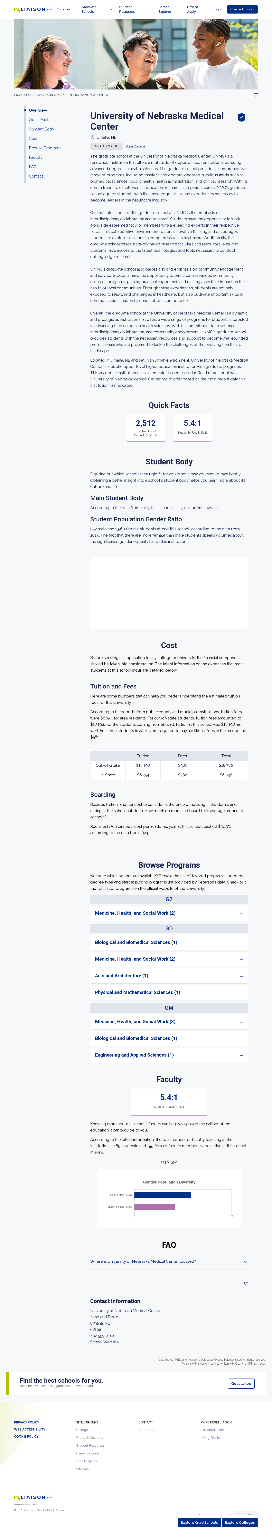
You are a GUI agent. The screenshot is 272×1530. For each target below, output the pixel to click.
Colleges (82, 1421)
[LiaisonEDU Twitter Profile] (16, 1508)
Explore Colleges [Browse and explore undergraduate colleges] (240, 1522)
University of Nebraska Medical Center (78, 86)
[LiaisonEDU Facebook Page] (30, 1508)
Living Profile (210, 1429)
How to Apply (86, 1452)
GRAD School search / (31, 86)
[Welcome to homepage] (33, 1488)
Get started (241, 1375)
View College (135, 138)
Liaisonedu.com (212, 1421)
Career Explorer (87, 1445)
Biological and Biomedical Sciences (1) (136, 933)
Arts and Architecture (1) (121, 967)
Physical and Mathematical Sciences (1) (137, 984)
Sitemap (82, 1460)
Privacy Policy (26, 1414)
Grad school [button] (106, 138)
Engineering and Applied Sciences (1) (134, 1046)
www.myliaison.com (25, 1495)
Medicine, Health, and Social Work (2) (135, 904)
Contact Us (146, 1421)
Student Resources (90, 1437)
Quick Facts (39, 111)
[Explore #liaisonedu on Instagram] (23, 1508)
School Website (104, 1333)
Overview (38, 101)
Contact (36, 167)
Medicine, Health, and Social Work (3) (135, 1013)
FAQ (33, 158)
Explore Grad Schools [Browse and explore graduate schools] (199, 1522)
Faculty (35, 148)
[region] (136, 701)
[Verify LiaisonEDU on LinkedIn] (36, 1508)
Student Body (41, 120)
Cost (33, 130)
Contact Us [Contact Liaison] (246, 1506)
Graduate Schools (89, 1429)
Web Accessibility (29, 1421)
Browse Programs (45, 139)
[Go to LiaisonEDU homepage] (29, 5)
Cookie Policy (26, 1428)
